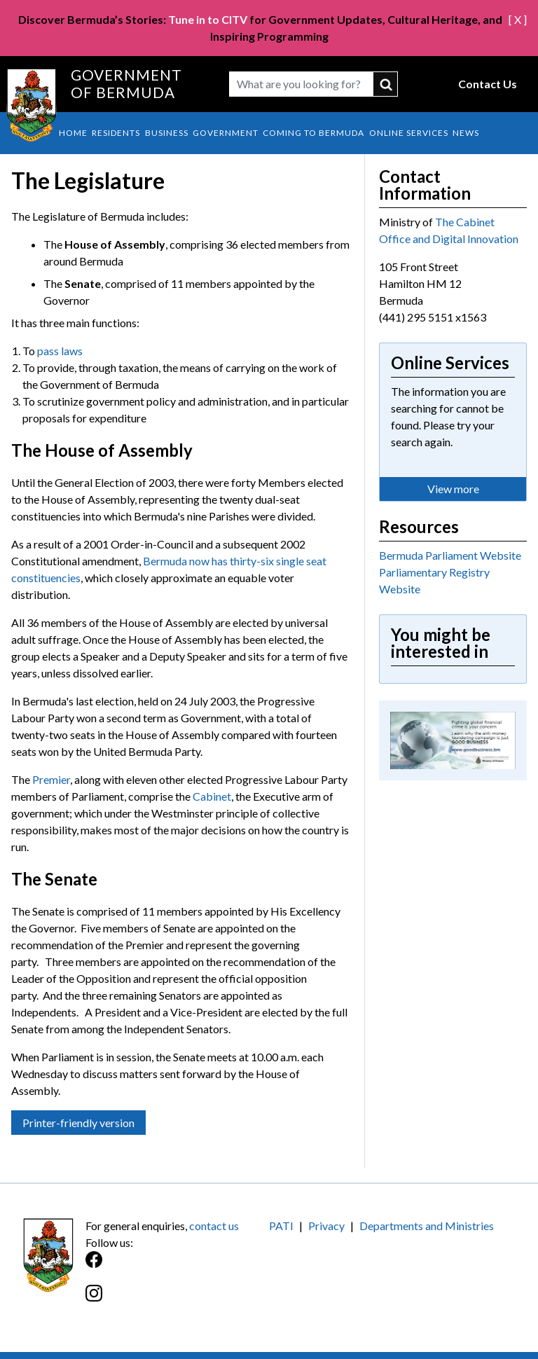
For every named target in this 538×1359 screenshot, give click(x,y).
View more (453, 488)
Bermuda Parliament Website (450, 555)
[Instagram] (177, 1300)
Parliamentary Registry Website (434, 580)
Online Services (408, 132)
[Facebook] (177, 1267)
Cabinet (212, 796)
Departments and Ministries (426, 1225)
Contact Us (487, 83)
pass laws (60, 350)
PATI (281, 1225)
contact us (214, 1225)
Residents (116, 132)
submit (385, 84)
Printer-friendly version (78, 1122)
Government (225, 132)
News (466, 132)
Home (73, 132)
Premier (51, 779)
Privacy (326, 1225)
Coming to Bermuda (313, 132)
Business (166, 132)
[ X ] (518, 19)
